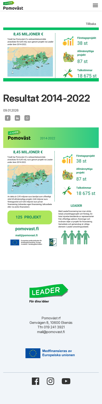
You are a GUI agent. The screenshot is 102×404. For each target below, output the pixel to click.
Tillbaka (91, 24)
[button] (95, 5)
